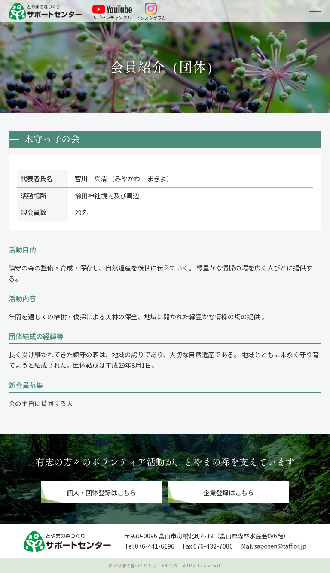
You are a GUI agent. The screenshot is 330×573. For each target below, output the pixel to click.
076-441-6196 (154, 546)
